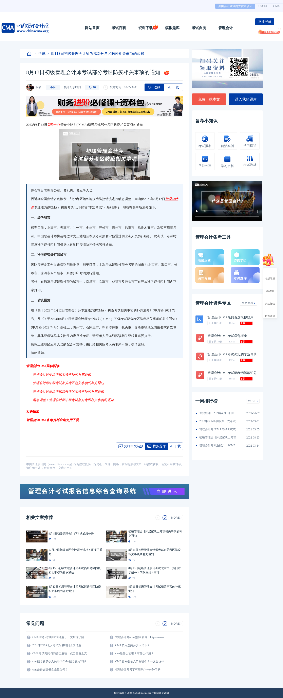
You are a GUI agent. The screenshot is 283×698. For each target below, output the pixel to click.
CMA (276, 6)
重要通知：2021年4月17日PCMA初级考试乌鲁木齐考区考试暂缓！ (219, 413)
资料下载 (145, 28)
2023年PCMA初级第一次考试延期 (219, 421)
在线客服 (270, 275)
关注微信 (270, 300)
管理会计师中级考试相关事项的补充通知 (62, 374)
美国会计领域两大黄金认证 (235, 6)
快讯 (40, 54)
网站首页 (92, 28)
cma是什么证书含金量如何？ (50, 669)
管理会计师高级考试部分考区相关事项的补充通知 (68, 391)
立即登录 (264, 21)
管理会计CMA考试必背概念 (227, 336)
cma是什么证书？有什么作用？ (134, 653)
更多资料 (248, 303)
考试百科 (119, 28)
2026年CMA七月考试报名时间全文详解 (56, 645)
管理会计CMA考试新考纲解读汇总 (232, 373)
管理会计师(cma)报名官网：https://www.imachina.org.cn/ (142, 637)
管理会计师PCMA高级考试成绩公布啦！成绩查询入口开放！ (219, 429)
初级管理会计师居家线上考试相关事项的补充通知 (219, 437)
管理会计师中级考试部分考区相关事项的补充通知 (68, 383)
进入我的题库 (246, 99)
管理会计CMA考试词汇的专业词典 (232, 354)
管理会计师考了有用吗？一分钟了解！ (139, 669)
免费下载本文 (209, 99)
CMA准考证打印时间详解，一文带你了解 (58, 637)
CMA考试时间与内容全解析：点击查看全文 (59, 653)
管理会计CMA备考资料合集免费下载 (52, 420)
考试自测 (199, 28)
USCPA (262, 6)
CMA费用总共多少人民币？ (132, 645)
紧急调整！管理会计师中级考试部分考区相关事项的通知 (73, 400)
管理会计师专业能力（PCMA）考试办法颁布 (219, 445)
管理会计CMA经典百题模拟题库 (230, 317)
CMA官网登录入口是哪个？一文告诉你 (139, 661)
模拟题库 (172, 28)
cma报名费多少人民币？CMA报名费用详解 (59, 661)
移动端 (270, 287)
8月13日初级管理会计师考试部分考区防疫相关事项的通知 (96, 54)
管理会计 (225, 28)
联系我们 (270, 312)
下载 (242, 323)
